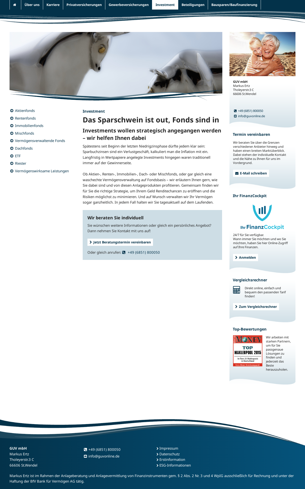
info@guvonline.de (249, 116)
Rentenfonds (25, 118)
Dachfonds (24, 148)
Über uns (32, 4)
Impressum (168, 448)
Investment (165, 4)
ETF (18, 155)
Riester (20, 163)
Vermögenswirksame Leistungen (42, 170)
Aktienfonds (25, 110)
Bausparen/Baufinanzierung (234, 4)
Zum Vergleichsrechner (256, 306)
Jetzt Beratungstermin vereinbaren (120, 242)
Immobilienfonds (29, 125)
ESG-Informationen (175, 465)
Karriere (53, 4)
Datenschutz (169, 454)
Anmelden (245, 257)
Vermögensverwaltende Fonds (40, 140)
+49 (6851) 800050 (141, 252)
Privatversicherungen (84, 4)
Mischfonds (24, 133)
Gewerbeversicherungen (129, 4)
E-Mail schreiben (251, 173)
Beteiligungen (193, 4)
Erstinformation (172, 459)
